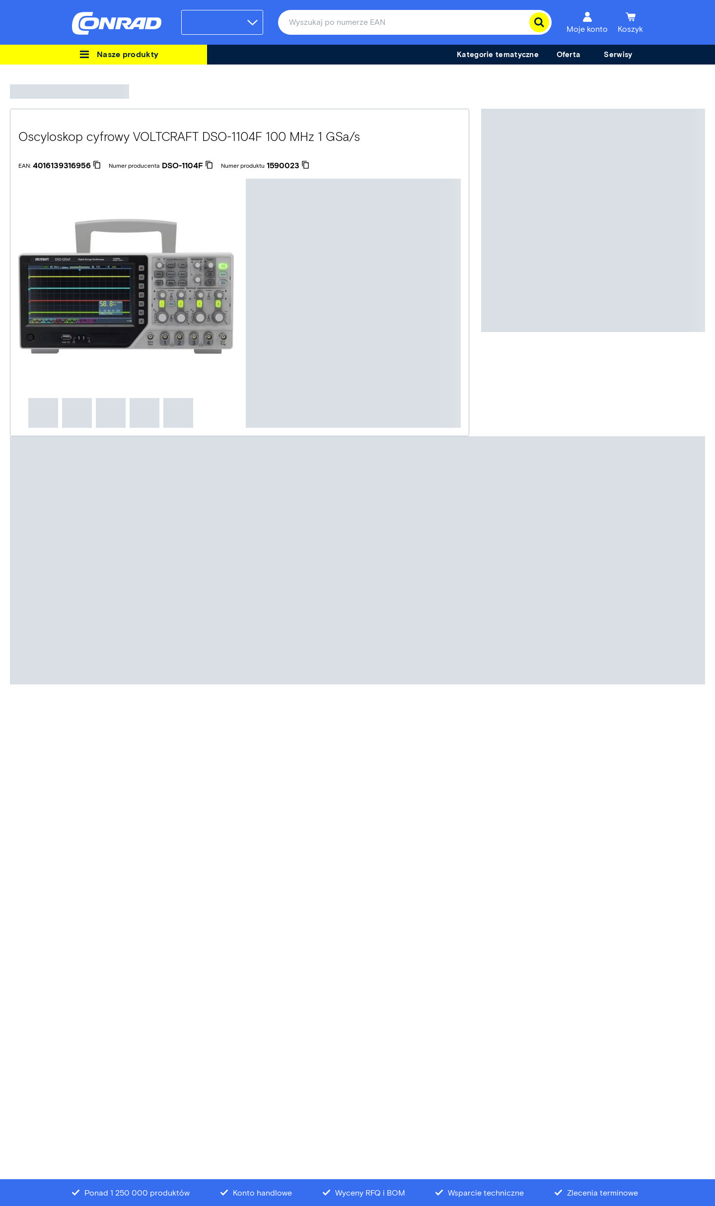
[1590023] (288, 166)
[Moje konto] (587, 22)
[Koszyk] (630, 22)
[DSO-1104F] (187, 166)
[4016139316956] (67, 166)
